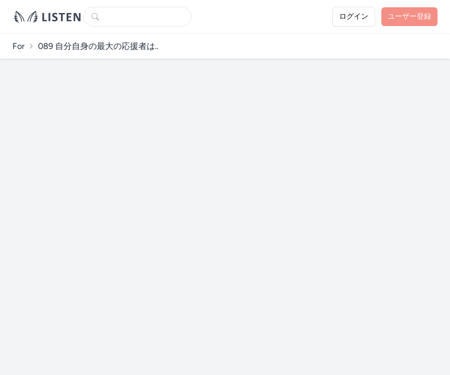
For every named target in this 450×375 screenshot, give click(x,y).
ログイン (353, 16)
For (18, 46)
